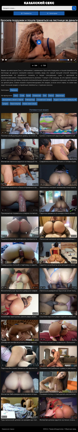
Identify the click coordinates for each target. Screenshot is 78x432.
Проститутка (15, 104)
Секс (16, 96)
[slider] (28, 60)
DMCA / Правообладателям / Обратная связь (59, 429)
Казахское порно (8, 429)
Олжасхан (37, 96)
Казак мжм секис (30, 104)
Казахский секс (39, 3)
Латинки (13, 90)
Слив (22, 96)
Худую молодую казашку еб (65, 100)
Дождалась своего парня (12, 100)
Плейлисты (26, 13)
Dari (44, 96)
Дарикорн (60, 96)
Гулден (5, 104)
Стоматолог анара (44, 100)
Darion (51, 96)
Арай (28, 96)
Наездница (30, 100)
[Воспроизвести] (3, 59)
